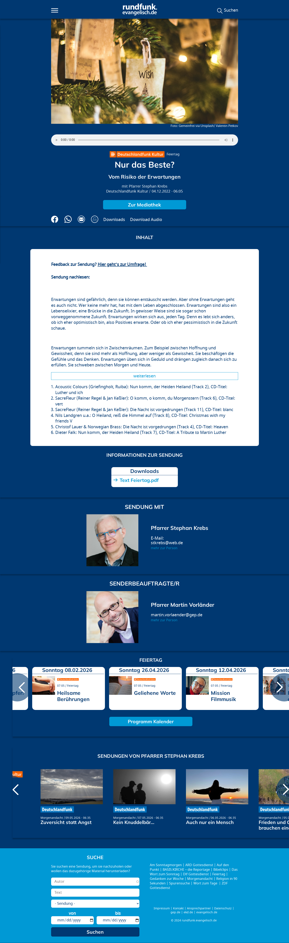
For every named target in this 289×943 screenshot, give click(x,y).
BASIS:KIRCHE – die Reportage (186, 869)
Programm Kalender (151, 721)
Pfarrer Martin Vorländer (182, 604)
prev (17, 687)
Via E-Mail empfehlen (81, 219)
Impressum (162, 908)
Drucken (94, 219)
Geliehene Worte (155, 693)
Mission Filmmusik (223, 696)
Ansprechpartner (199, 908)
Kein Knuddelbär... (133, 822)
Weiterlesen (144, 376)
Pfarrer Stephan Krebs (148, 186)
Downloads (114, 220)
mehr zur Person (164, 548)
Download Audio (146, 220)
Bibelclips (220, 869)
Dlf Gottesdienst (196, 874)
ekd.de (188, 912)
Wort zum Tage (205, 883)
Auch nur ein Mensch (210, 822)
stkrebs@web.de (167, 543)
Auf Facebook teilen (54, 219)
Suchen (231, 10)
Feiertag (173, 154)
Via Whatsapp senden (68, 219)
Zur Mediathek (144, 205)
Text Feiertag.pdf (139, 480)
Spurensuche (179, 883)
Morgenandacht (52, 818)
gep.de (175, 912)
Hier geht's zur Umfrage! (122, 265)
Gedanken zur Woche (167, 878)
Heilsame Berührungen (73, 696)
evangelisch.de (206, 912)
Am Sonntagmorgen (166, 865)
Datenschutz (223, 908)
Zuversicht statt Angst (66, 822)
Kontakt (178, 908)
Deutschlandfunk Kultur (127, 191)
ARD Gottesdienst (199, 865)
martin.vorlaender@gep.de (176, 615)
